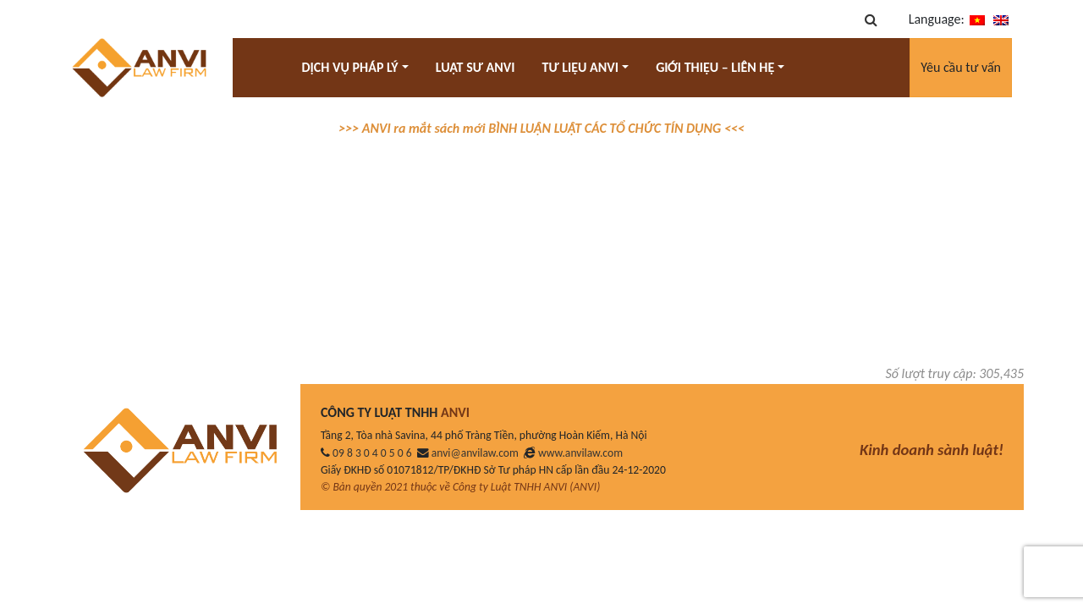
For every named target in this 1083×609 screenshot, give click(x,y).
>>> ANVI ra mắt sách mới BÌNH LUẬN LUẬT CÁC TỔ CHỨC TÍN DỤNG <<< (541, 128)
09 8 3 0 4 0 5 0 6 (372, 453)
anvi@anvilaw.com (475, 453)
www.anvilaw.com (580, 453)
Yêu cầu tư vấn (961, 67)
